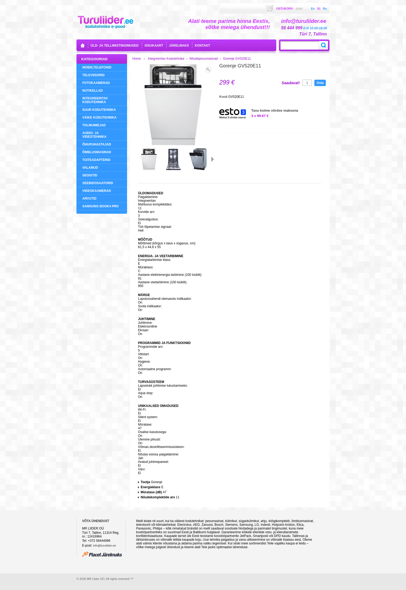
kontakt (202, 45)
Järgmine (212, 159)
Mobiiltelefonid (96, 67)
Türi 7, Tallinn (313, 34)
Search (323, 45)
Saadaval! (291, 83)
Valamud (90, 167)
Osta (320, 83)
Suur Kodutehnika (99, 110)
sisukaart (153, 45)
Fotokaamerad (96, 83)
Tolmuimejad (94, 125)
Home (136, 58)
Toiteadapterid (96, 160)
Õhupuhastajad (96, 144)
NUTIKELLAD (92, 90)
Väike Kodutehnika (99, 117)
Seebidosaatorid (97, 183)
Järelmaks (179, 45)
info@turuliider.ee (104, 545)
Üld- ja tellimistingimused (115, 45)
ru (325, 8)
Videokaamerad (96, 191)
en (313, 8)
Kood (223, 97)
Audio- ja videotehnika (94, 135)
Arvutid (89, 198)
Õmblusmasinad (96, 152)
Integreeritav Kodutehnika (95, 100)
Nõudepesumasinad (203, 58)
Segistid (89, 175)
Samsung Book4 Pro (100, 206)
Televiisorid (93, 75)
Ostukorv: (289, 8)
